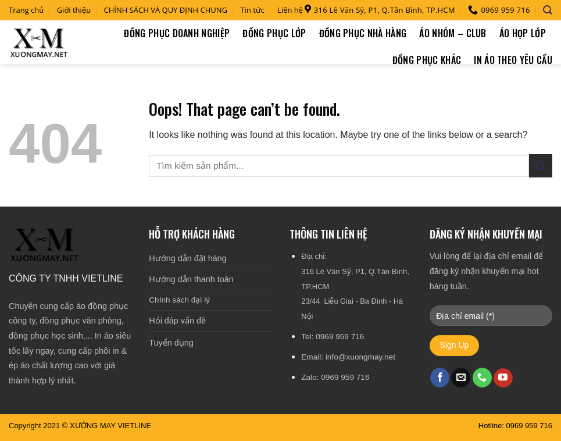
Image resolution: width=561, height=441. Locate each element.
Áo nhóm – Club (452, 33)
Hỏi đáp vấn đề (177, 320)
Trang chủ (26, 10)
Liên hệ (290, 10)
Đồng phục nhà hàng (363, 33)
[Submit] (540, 165)
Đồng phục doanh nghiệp (177, 33)
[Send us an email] (460, 377)
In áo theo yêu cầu (513, 60)
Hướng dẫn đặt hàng (187, 258)
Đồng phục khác (426, 60)
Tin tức (252, 10)
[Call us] (482, 377)
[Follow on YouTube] (503, 378)
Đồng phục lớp (274, 33)
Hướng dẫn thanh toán (191, 279)
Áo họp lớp (522, 33)
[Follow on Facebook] (439, 377)
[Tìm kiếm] (547, 10)
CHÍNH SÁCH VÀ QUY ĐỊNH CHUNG (166, 10)
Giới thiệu (74, 10)
